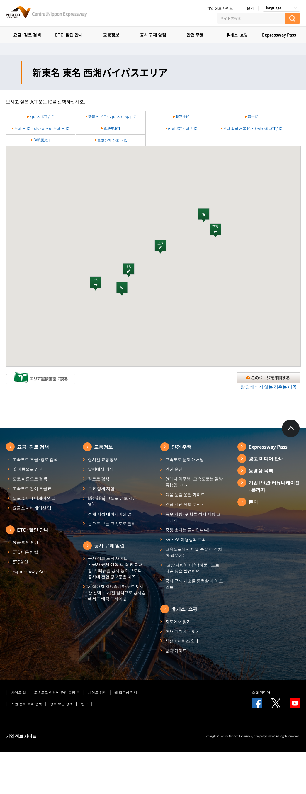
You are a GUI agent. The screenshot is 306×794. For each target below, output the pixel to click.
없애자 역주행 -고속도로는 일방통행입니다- (194, 482)
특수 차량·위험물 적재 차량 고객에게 (192, 517)
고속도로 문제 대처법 (184, 459)
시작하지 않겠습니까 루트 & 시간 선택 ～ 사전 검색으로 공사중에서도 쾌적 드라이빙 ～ (117, 592)
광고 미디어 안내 (266, 458)
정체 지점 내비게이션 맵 (110, 514)
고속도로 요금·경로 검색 (35, 459)
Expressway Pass (279, 35)
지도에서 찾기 (178, 621)
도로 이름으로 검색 (30, 478)
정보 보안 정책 (61, 703)
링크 (84, 703)
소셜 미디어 (261, 692)
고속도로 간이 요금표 (32, 488)
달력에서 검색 (100, 469)
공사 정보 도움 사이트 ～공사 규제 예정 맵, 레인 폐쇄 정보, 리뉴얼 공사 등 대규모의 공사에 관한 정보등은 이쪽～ (115, 567)
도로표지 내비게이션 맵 (34, 498)
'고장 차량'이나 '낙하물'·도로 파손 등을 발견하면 (192, 568)
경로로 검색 (98, 478)
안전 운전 (174, 469)
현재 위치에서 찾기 (182, 631)
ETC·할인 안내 (69, 35)
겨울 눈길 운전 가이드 (185, 494)
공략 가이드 (176, 650)
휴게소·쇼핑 (237, 35)
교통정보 (111, 35)
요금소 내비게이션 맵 (32, 507)
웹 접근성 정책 (125, 692)
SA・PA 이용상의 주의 (185, 539)
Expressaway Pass (30, 571)
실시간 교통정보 (103, 459)
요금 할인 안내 (26, 542)
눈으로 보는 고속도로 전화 (112, 523)
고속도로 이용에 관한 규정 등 (57, 692)
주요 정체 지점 (101, 488)
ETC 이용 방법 (25, 552)
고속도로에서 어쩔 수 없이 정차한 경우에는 (193, 552)
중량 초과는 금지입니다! (187, 529)
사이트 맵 (18, 692)
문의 (250, 8)
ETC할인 (20, 561)
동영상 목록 (261, 470)
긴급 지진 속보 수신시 (185, 504)
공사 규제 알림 (153, 35)
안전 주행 (195, 35)
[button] (204, 215)
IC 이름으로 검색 (28, 469)
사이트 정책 (97, 692)
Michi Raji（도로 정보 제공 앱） (112, 501)
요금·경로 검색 (27, 35)
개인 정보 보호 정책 (26, 703)
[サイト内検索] (251, 18)
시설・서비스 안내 (182, 641)
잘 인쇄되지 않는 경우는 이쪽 (268, 387)
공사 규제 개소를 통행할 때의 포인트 (194, 584)
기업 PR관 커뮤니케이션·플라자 (274, 486)
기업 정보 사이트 (222, 8)
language (273, 8)
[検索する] (292, 18)
